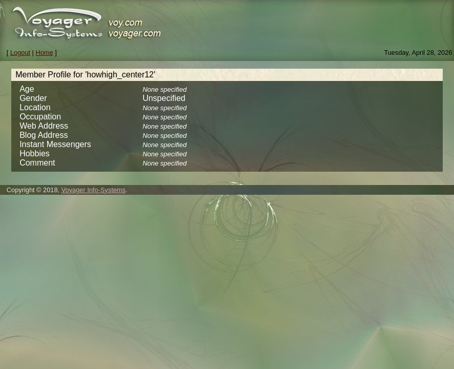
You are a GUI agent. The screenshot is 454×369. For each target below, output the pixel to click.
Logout (20, 52)
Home (44, 52)
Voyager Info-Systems (93, 190)
